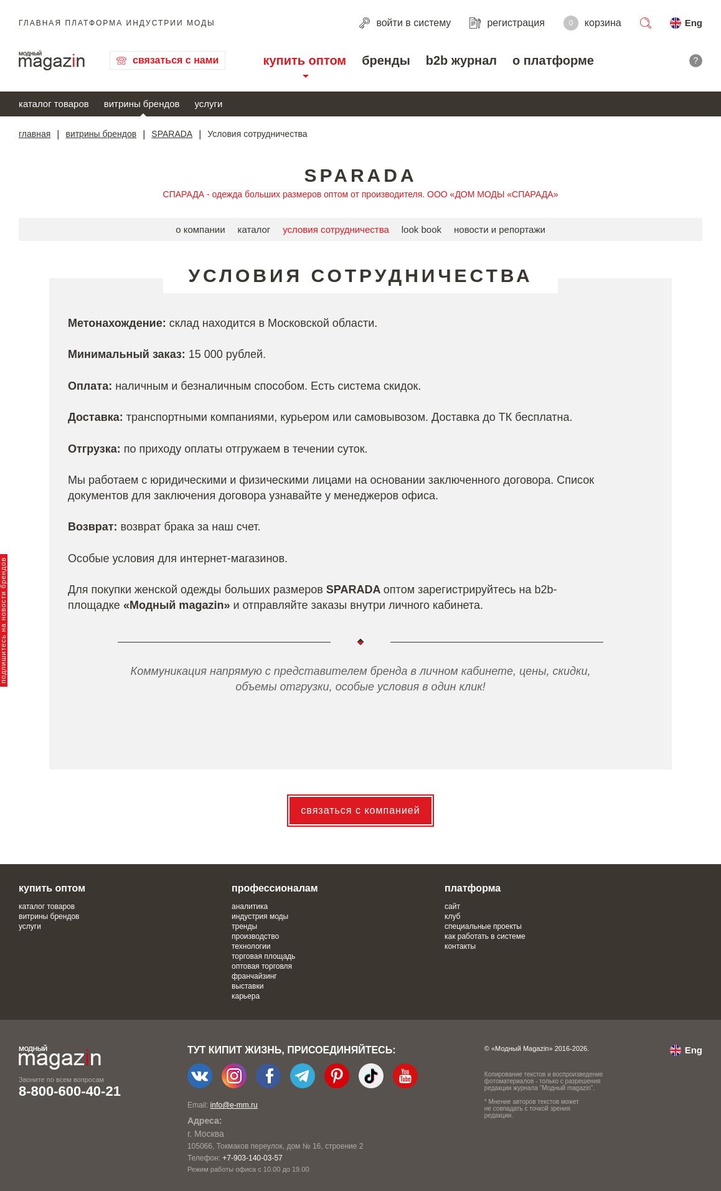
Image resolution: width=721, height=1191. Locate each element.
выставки (247, 986)
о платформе (553, 60)
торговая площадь (263, 956)
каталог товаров (54, 103)
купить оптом (304, 60)
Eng (693, 22)
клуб (452, 916)
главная (34, 134)
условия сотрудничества (336, 229)
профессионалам (275, 888)
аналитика (250, 906)
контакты (460, 946)
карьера (246, 996)
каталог (254, 229)
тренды (244, 926)
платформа (473, 888)
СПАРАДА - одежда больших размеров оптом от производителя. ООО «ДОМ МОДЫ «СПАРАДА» (360, 194)
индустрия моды (260, 916)
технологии (251, 946)
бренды (386, 60)
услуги (209, 103)
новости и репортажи (499, 229)
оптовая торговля (262, 966)
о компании (200, 229)
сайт (452, 906)
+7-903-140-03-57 (252, 1158)
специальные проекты (483, 926)
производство (255, 936)
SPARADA (171, 134)
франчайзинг (254, 976)
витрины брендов (142, 103)
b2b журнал (461, 60)
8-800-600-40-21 (70, 1091)
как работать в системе (485, 936)
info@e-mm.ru (234, 1105)
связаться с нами (176, 60)
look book (421, 229)
